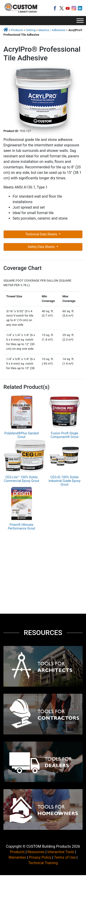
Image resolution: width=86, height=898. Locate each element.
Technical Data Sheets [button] (41, 234)
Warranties (17, 857)
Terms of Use (65, 857)
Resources (36, 852)
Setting (31, 30)
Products (17, 30)
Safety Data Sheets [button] (41, 247)
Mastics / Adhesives (52, 30)
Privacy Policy (40, 857)
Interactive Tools (60, 852)
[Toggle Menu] (80, 20)
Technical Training (43, 863)
